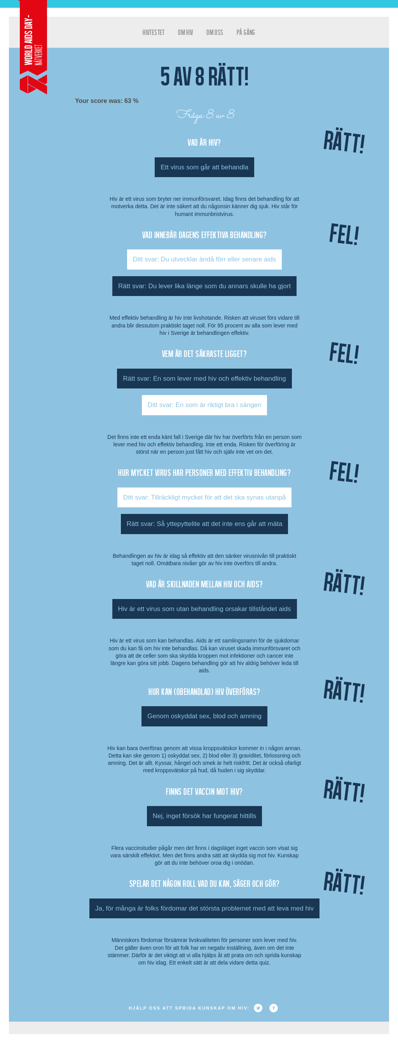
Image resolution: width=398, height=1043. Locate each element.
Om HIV (185, 32)
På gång (246, 32)
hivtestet (154, 32)
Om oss (214, 32)
